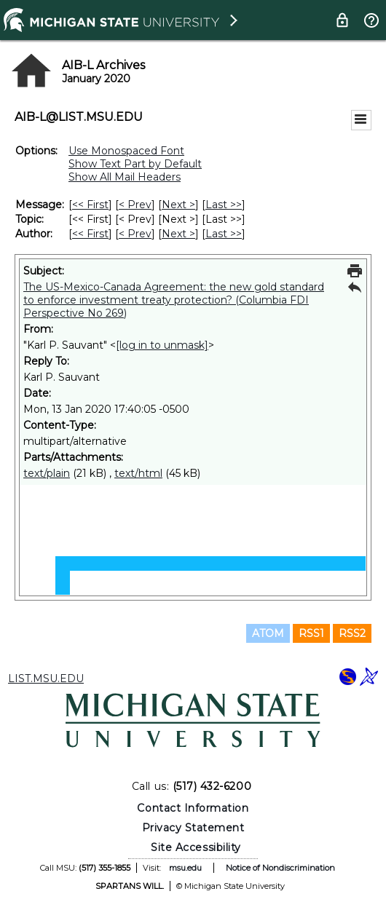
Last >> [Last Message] (223, 204)
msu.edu (185, 868)
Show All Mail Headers (124, 176)
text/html (138, 473)
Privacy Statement (193, 827)
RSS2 (352, 633)
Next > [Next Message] (178, 204)
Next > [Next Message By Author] (178, 233)
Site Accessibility (196, 847)
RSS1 (311, 633)
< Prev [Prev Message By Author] (135, 233)
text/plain (46, 473)
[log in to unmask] (162, 345)
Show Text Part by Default (135, 163)
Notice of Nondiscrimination (280, 868)
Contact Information (192, 808)
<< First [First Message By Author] (90, 233)
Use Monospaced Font (126, 150)
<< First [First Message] (90, 204)
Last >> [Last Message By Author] (223, 233)
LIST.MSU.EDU (46, 678)
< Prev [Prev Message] (135, 204)
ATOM (268, 633)
